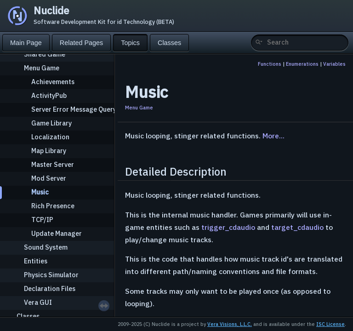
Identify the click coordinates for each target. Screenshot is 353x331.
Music (40, 192)
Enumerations (302, 64)
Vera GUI (38, 302)
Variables (334, 64)
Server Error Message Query (73, 109)
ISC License (330, 324)
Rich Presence (52, 205)
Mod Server (48, 178)
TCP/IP (42, 219)
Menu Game (41, 67)
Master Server (52, 164)
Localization (50, 136)
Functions (269, 64)
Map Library (48, 150)
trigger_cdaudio (228, 227)
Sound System (46, 247)
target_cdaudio (297, 227)
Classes (28, 316)
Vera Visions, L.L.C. (229, 324)
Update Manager (56, 233)
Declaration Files (49, 288)
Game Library (51, 123)
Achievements (52, 81)
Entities (35, 261)
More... (273, 135)
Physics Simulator (51, 274)
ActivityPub (49, 95)
